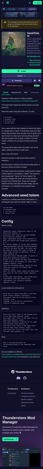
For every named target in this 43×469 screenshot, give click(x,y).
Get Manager (10, 428)
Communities (12, 382)
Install (21, 59)
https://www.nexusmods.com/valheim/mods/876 (28, 52)
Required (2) (16, 80)
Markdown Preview (27, 391)
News (31, 460)
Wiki (26, 80)
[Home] (7, 2)
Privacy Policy (23, 460)
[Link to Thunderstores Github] (24, 367)
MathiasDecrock (22, 46)
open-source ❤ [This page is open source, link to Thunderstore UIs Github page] (36, 465)
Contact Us (13, 460)
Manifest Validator (27, 388)
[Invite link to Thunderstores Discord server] (18, 367)
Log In (37, 3)
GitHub (23, 395)
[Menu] (3, 3)
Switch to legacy (30, 3)
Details (21, 64)
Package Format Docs (28, 385)
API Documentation (27, 382)
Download (17, 68)
